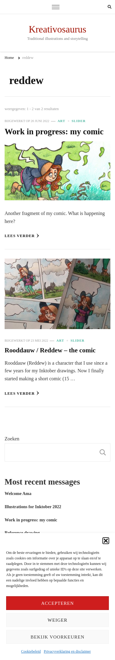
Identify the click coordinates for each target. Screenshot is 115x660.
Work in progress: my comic (54, 131)
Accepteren (57, 603)
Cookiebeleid (31, 651)
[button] (106, 541)
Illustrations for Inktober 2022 (33, 506)
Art (61, 121)
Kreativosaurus (57, 29)
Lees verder (22, 235)
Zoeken (12, 438)
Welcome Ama (18, 493)
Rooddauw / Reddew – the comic (50, 350)
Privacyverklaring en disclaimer (67, 651)
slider (78, 121)
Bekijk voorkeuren (57, 637)
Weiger (57, 620)
